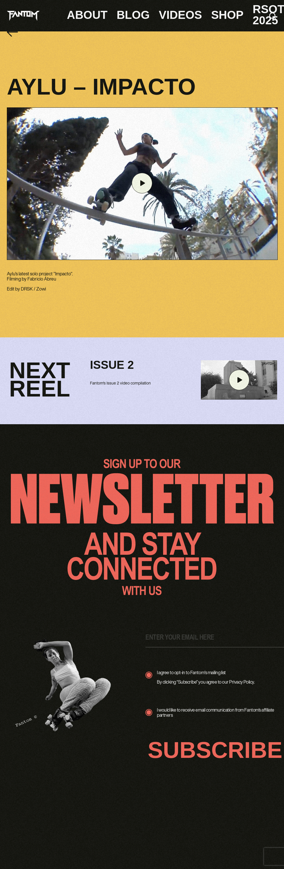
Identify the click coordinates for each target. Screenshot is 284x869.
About (87, 15)
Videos (180, 15)
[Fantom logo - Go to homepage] (23, 16)
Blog (133, 15)
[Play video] (142, 183)
